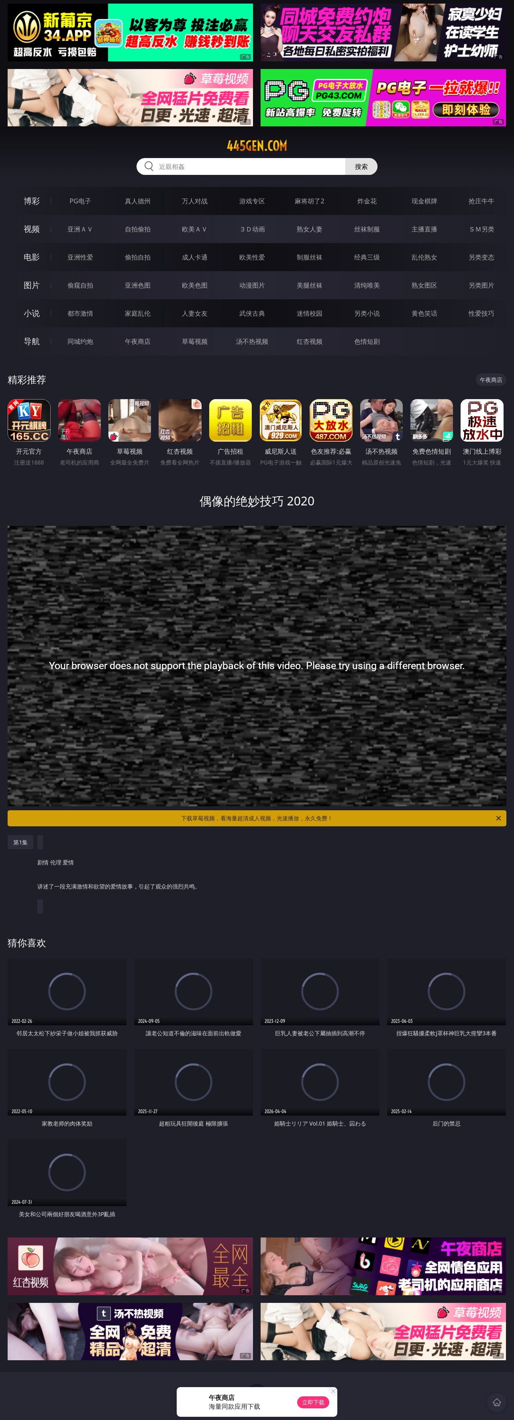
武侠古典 (252, 313)
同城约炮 (80, 341)
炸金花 (367, 201)
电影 (32, 257)
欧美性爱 (252, 257)
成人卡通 (195, 257)
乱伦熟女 (424, 257)
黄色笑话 (424, 313)
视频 (32, 228)
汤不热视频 (252, 341)
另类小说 (367, 313)
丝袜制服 (367, 229)
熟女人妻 (309, 229)
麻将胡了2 (309, 201)
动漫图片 (252, 285)
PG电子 (80, 201)
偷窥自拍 (80, 285)
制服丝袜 (309, 257)
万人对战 (195, 201)
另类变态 (481, 257)
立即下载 (313, 1402)
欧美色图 (195, 285)
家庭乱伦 (138, 313)
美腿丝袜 (309, 285)
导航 (32, 341)
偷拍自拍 (138, 257)
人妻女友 (195, 313)
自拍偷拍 (138, 229)
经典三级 (367, 257)
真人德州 (138, 201)
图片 (32, 285)
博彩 (32, 200)
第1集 (20, 842)
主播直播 (424, 229)
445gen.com (256, 146)
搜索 (361, 166)
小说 (32, 313)
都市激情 (80, 313)
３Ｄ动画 (252, 229)
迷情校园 (309, 313)
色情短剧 (367, 341)
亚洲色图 (138, 285)
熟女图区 (424, 285)
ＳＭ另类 (481, 229)
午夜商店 (138, 341)
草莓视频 (195, 341)
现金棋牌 (424, 201)
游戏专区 (252, 201)
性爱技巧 (481, 313)
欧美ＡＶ (195, 229)
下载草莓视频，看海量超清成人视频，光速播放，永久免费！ (341, 818)
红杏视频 (309, 341)
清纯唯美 (367, 285)
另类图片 (481, 285)
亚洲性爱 (80, 257)
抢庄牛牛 (481, 201)
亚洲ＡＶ (80, 229)
